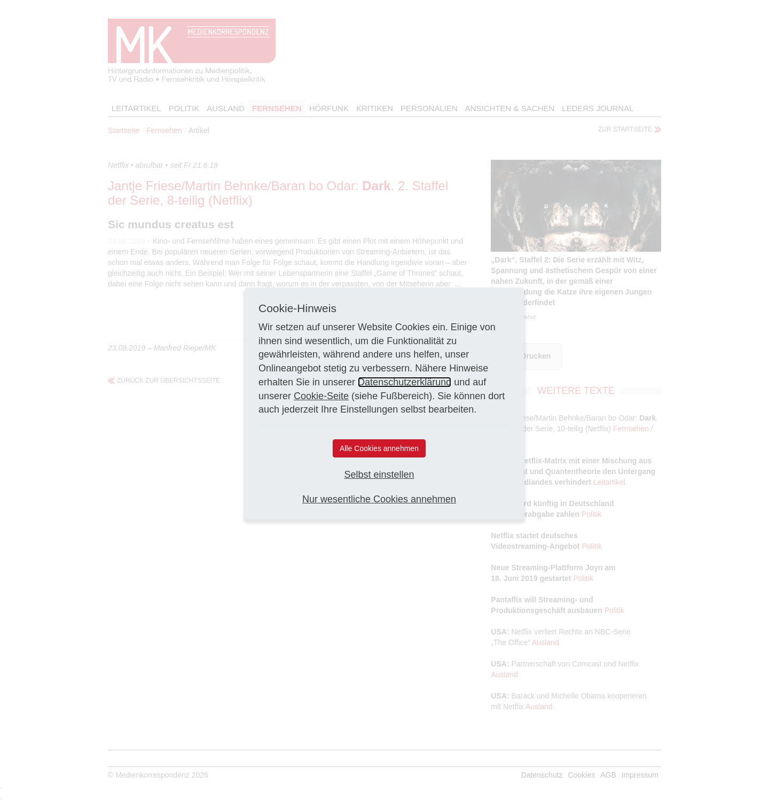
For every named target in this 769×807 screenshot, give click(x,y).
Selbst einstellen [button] (379, 474)
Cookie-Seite (321, 396)
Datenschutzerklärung (404, 382)
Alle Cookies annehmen (379, 448)
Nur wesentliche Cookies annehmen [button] (379, 499)
